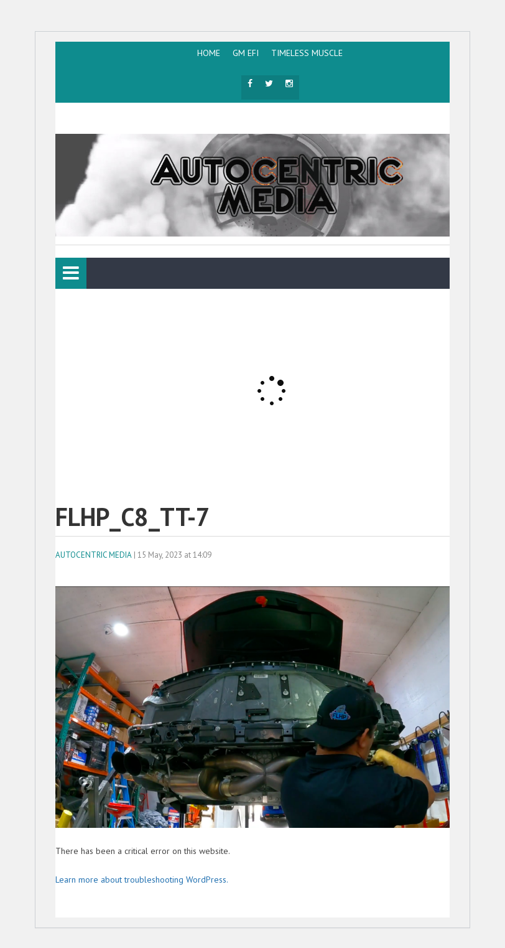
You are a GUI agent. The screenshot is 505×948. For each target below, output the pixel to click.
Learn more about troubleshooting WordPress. (141, 879)
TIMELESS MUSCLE (307, 53)
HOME (208, 53)
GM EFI (246, 53)
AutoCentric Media (93, 555)
